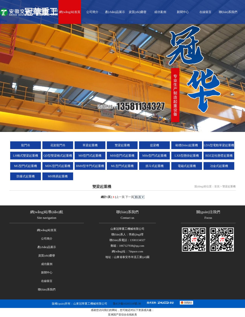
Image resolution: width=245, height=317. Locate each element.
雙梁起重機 (122, 145)
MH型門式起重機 (90, 155)
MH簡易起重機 (58, 176)
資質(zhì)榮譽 (137, 12)
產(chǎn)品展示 (115, 12)
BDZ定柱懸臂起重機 (219, 155)
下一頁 (129, 196)
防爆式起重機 (26, 176)
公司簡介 (92, 12)
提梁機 (154, 145)
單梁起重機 (90, 145)
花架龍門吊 (57, 145)
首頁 (217, 186)
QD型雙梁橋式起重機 (58, 155)
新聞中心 (183, 12)
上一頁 (120, 196)
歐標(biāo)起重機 (186, 145)
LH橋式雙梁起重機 (25, 155)
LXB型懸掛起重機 (187, 155)
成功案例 (160, 12)
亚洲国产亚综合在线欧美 (122, 314)
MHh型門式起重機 (122, 155)
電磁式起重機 (187, 166)
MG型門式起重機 (25, 166)
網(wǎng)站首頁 (69, 12)
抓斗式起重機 (154, 166)
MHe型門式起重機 (154, 155)
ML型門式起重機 (122, 166)
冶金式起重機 (219, 166)
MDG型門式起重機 (57, 166)
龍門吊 (25, 145)
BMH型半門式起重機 (90, 166)
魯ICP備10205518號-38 (127, 303)
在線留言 (205, 12)
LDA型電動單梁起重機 (219, 145)
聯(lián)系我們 (228, 12)
